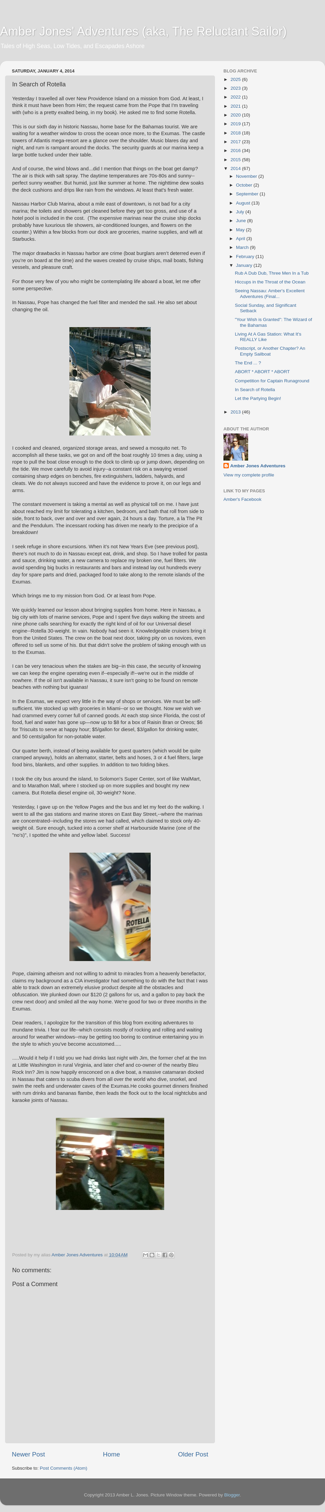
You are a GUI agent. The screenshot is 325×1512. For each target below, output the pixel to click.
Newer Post (28, 1454)
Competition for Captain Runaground (272, 380)
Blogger (232, 1494)
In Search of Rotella (255, 389)
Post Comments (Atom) (63, 1468)
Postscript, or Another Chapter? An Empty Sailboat (270, 351)
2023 (236, 88)
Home (111, 1454)
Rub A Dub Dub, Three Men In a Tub (272, 273)
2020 (236, 115)
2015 (236, 159)
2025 (236, 79)
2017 (236, 141)
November (247, 176)
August (244, 203)
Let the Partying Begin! (258, 398)
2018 (236, 132)
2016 (236, 150)
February (246, 256)
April (241, 238)
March (243, 247)
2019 (236, 123)
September (248, 193)
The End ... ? (248, 362)
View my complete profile (248, 474)
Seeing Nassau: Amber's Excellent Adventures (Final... (270, 293)
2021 (236, 106)
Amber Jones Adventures (257, 465)
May (241, 229)
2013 (236, 411)
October (245, 185)
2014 (236, 168)
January (245, 265)
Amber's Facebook (242, 499)
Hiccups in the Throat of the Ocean (270, 281)
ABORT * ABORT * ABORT (262, 371)
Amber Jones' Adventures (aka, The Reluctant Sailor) (143, 31)
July (240, 211)
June (241, 220)
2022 (236, 97)
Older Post (193, 1454)
